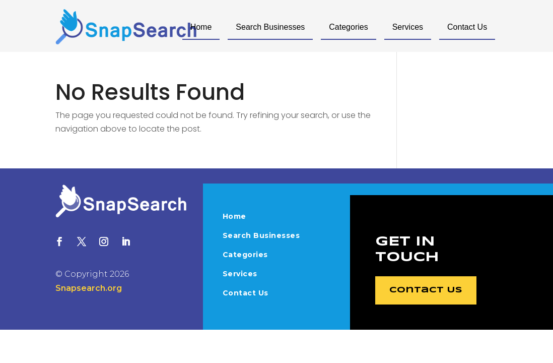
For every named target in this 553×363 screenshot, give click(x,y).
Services (407, 27)
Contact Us (467, 27)
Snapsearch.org (88, 288)
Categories (348, 27)
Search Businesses (270, 27)
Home (201, 27)
